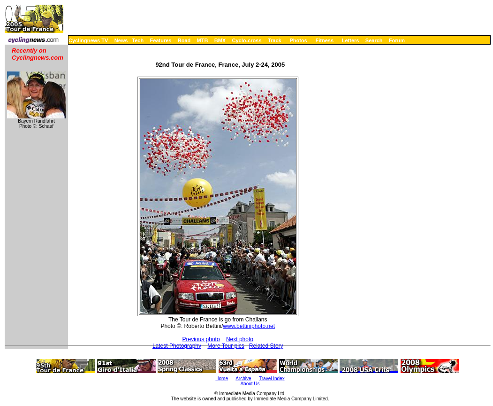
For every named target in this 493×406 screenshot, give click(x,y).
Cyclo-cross (247, 40)
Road (184, 40)
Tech (138, 40)
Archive (243, 378)
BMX (220, 40)
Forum (397, 40)
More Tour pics (225, 346)
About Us (249, 383)
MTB (202, 40)
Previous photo (201, 339)
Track (274, 40)
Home (221, 378)
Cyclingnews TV (88, 40)
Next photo (239, 339)
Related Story (266, 346)
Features (161, 40)
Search (374, 40)
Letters (350, 40)
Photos (298, 40)
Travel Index (272, 378)
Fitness (324, 40)
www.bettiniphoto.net (249, 326)
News (121, 40)
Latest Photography (176, 346)
